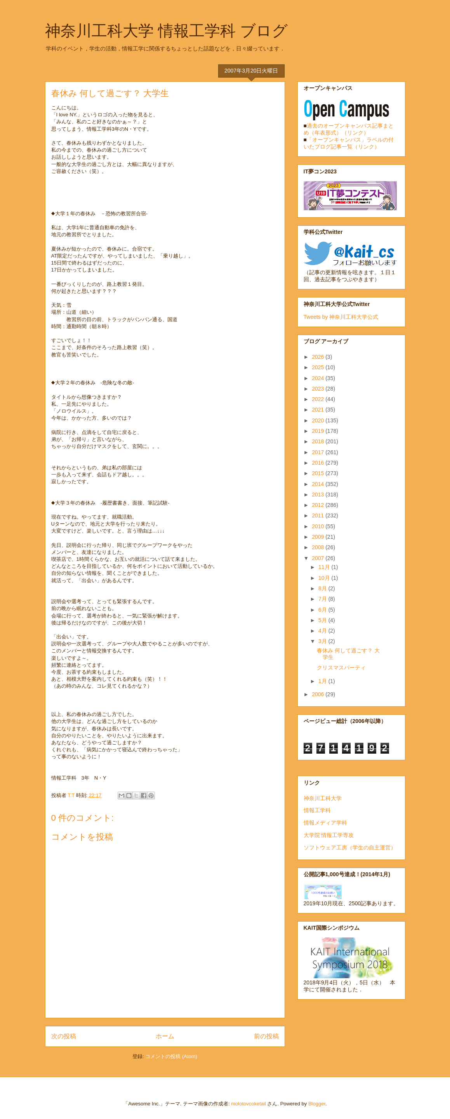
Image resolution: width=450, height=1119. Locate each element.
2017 (318, 452)
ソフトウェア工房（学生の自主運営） (350, 847)
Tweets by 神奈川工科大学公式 (341, 317)
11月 (324, 567)
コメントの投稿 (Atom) (171, 1056)
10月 (324, 578)
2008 (318, 547)
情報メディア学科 (325, 823)
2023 (318, 389)
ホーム (165, 1036)
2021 (318, 409)
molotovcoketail (248, 1104)
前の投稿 (266, 1036)
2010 (318, 526)
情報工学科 (317, 810)
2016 (318, 463)
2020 (318, 420)
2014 (318, 484)
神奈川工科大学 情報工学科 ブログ (166, 30)
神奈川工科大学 (323, 798)
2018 (318, 441)
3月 (323, 641)
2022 (318, 399)
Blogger (316, 1104)
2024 (318, 378)
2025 (318, 367)
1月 (323, 681)
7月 (323, 599)
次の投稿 (63, 1036)
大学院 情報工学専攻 (329, 835)
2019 (318, 431)
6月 (323, 610)
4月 (323, 631)
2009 (318, 537)
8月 (323, 588)
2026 (318, 357)
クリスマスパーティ (341, 667)
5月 (323, 620)
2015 (318, 473)
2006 (318, 694)
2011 (318, 515)
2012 (318, 505)
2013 (318, 494)
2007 (318, 558)
